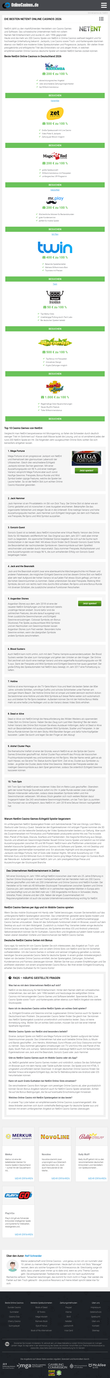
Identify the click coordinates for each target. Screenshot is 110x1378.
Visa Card (68, 1330)
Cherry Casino (14, 1321)
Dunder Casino (14, 1307)
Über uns (96, 1321)
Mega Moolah (41, 1316)
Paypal (68, 1307)
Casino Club (14, 1316)
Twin (55, 284)
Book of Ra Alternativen (41, 1330)
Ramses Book (41, 1321)
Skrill (68, 1316)
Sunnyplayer (14, 1325)
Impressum (96, 1307)
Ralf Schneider (33, 1255)
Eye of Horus (41, 1325)
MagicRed (55, 189)
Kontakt (95, 1325)
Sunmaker (14, 1312)
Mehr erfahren (24, 1178)
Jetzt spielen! (86, 470)
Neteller (68, 1321)
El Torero (41, 1312)
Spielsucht (95, 1316)
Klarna (68, 1312)
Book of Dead (41, 1307)
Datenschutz (95, 1312)
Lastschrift (68, 1325)
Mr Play (55, 234)
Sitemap (95, 1330)
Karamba (55, 100)
